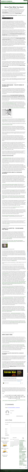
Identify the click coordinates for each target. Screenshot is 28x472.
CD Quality (19, 15)
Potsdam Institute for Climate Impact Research (10, 103)
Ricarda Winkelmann (11, 102)
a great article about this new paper (9, 215)
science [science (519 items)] (21, 462)
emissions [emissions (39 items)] (25, 449)
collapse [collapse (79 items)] (20, 446)
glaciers (9, 396)
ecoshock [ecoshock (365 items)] (21, 449)
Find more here (7, 223)
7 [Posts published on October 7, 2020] (13, 441)
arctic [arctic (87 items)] (22, 441)
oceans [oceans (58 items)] (20, 458)
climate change (13, 395)
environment (5, 396)
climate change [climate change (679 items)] (21, 445)
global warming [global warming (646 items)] (22, 455)
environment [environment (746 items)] (22, 451)
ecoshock (21, 395)
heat (18, 396)
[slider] (12, 18)
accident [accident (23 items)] (20, 440)
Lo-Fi (25, 15)
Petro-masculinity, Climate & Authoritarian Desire (9, 400)
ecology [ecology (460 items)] (21, 448)
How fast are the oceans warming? (16, 313)
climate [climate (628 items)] (21, 443)
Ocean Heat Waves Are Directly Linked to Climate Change (17, 321)
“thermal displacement (5, 273)
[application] (7, 18)
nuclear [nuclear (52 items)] (20, 457)
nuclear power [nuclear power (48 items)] (24, 457)
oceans (23, 396)
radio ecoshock (13, 398)
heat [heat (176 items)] (20, 457)
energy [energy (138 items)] (20, 450)
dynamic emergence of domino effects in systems (17, 196)
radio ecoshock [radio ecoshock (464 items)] (23, 461)
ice (20, 396)
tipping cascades (4, 196)
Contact (4, 456)
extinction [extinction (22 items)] (20, 453)
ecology (17, 395)
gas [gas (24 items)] (21, 454)
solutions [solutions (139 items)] (21, 463)
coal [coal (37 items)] (23, 445)
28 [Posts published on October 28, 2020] (13, 445)
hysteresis (5, 147)
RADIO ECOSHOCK (6, 1)
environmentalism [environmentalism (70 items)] (22, 452)
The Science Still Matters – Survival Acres (14, 407)
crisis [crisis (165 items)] (23, 446)
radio (9, 398)
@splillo (13, 260)
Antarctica (7, 395)
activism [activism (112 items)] (22, 440)
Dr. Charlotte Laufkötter (8, 237)
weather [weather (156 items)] (24, 464)
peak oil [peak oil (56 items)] (23, 458)
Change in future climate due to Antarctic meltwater (9, 184)
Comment (6, 424)
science (18, 398)
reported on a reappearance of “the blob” (8, 287)
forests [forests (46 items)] (20, 454)
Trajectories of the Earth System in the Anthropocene (17, 107)
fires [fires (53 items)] (22, 453)
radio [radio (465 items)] (23, 459)
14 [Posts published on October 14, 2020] (13, 442)
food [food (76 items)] (24, 453)
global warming (14, 396)
